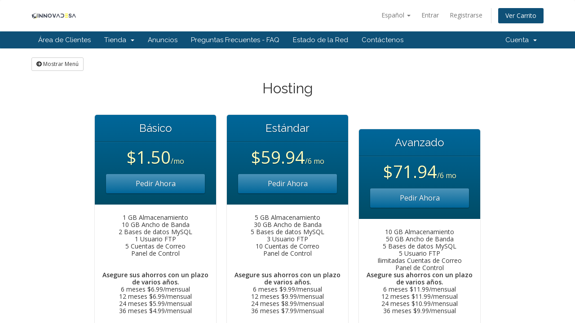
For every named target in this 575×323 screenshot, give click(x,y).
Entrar (430, 15)
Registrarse (466, 15)
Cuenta (521, 40)
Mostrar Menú (57, 64)
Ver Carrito (520, 15)
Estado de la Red (320, 40)
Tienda (119, 40)
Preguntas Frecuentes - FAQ (235, 40)
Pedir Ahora (156, 183)
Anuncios (162, 40)
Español (396, 15)
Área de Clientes (64, 40)
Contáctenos (382, 40)
